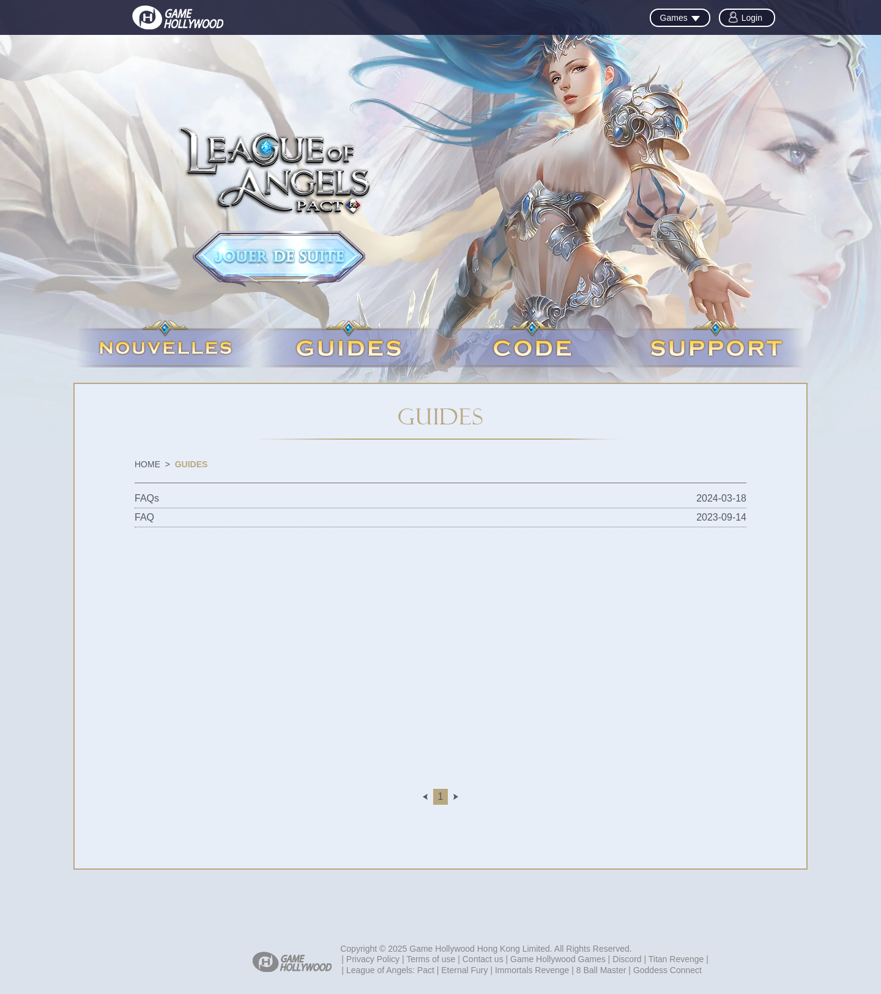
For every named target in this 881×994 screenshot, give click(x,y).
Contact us (483, 959)
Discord (626, 959)
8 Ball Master (601, 970)
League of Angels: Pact (390, 970)
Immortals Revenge (532, 970)
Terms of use (430, 959)
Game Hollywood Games (558, 959)
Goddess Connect (667, 970)
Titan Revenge (676, 959)
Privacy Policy (373, 959)
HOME (147, 464)
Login (752, 18)
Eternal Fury (464, 970)
